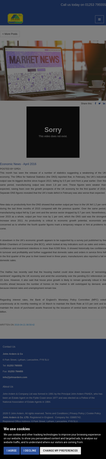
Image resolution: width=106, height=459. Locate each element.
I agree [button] (12, 450)
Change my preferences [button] (60, 450)
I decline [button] (30, 450)
